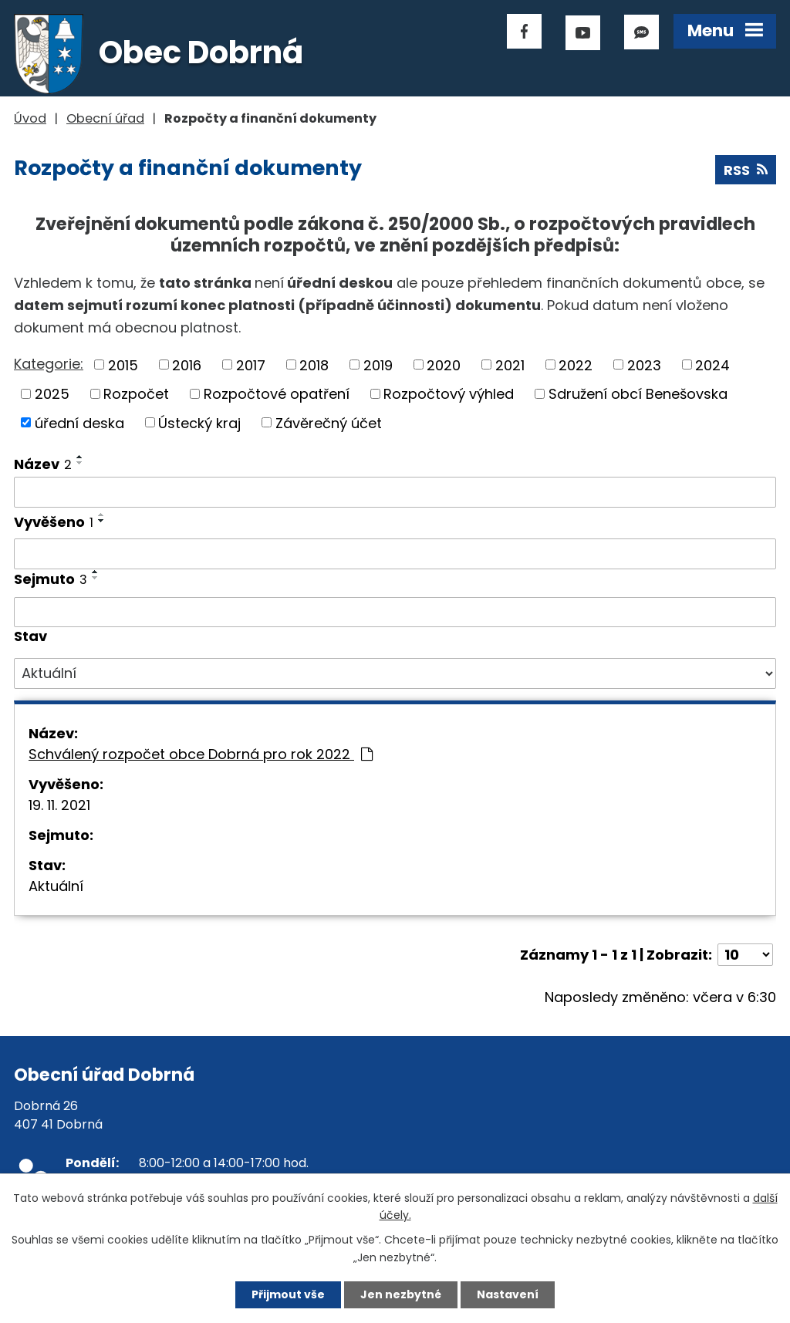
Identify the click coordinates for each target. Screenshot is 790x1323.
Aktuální (56, 886)
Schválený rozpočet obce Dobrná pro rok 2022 (201, 754)
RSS (746, 170)
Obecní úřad (105, 118)
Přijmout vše (288, 1294)
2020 (444, 364)
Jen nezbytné (400, 1294)
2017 (250, 364)
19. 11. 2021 (59, 805)
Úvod (30, 118)
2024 (712, 364)
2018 (314, 364)
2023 (644, 364)
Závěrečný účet (328, 422)
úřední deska (79, 422)
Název (43, 464)
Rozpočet (136, 393)
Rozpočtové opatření (276, 393)
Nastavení (507, 1294)
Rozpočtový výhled (448, 393)
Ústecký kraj (199, 422)
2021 (510, 364)
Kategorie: (48, 363)
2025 (52, 393)
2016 (186, 364)
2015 (123, 364)
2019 (378, 364)
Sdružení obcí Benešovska (638, 393)
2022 (575, 364)
